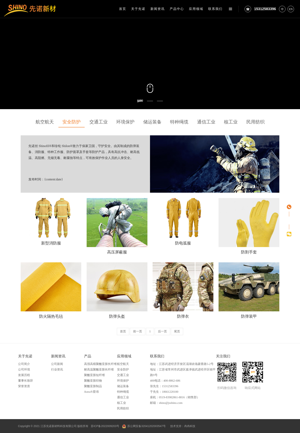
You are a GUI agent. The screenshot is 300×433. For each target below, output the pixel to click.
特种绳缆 (179, 121)
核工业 (231, 121)
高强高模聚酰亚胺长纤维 (100, 364)
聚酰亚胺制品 (93, 386)
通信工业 (206, 121)
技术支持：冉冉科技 (182, 426)
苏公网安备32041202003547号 (144, 426)
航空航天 (45, 121)
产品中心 (177, 9)
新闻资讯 (157, 9)
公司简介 (24, 364)
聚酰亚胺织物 (93, 380)
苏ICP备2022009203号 (105, 426)
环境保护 (125, 121)
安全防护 (71, 121)
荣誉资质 (24, 386)
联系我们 (215, 9)
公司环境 (24, 369)
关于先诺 (138, 9)
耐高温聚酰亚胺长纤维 (99, 369)
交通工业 (98, 121)
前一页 (137, 331)
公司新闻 (57, 364)
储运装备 (152, 121)
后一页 (162, 331)
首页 (122, 9)
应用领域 (196, 9)
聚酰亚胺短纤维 (94, 375)
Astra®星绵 (91, 391)
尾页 (177, 331)
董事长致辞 (25, 380)
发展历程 (24, 375)
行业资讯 (57, 369)
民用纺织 (255, 121)
